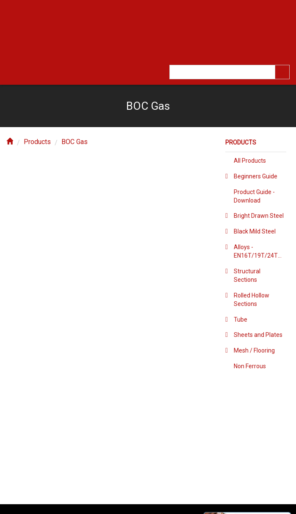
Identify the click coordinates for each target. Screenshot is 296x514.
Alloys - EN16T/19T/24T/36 (260, 251)
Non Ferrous (250, 366)
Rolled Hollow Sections (251, 299)
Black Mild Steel (255, 231)
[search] (282, 72)
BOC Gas (74, 142)
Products (37, 142)
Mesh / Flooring (254, 350)
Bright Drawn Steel (259, 215)
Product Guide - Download (254, 196)
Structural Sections (247, 275)
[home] (9, 142)
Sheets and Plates (258, 334)
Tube (240, 319)
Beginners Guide (255, 176)
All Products (250, 160)
